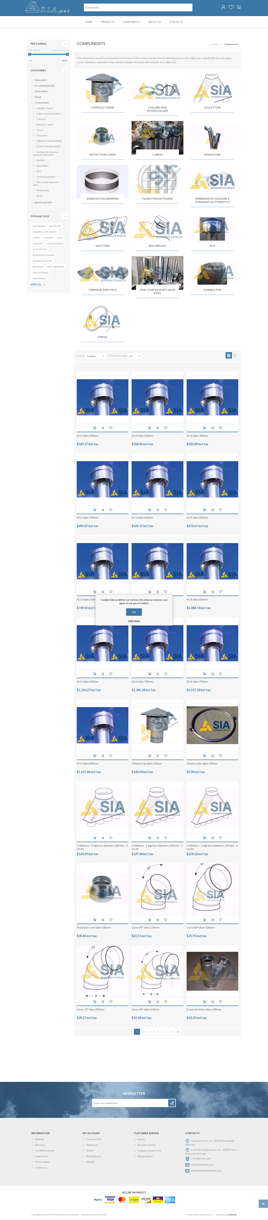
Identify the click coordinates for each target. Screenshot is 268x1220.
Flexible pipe (212, 290)
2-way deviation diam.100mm (204, 1010)
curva (60, 238)
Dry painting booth (45, 86)
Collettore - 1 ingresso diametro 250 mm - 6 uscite (212, 848)
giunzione (38, 267)
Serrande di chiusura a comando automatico (212, 201)
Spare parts (41, 80)
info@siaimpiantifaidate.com (206, 1171)
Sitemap (39, 1139)
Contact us (41, 1168)
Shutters (103, 246)
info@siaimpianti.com (202, 1165)
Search (141, 1139)
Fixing (38, 97)
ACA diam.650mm (87, 682)
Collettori (212, 108)
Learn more (134, 620)
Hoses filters (41, 91)
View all (36, 285)
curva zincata (39, 249)
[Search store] (138, 8)
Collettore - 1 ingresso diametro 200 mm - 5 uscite (157, 848)
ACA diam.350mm (87, 518)
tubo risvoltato (41, 273)
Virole (102, 337)
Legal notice (41, 1156)
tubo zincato (39, 278)
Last (178, 1032)
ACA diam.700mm (142, 682)
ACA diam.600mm (197, 600)
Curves (157, 155)
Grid (229, 356)
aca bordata (39, 226)
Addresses (92, 1145)
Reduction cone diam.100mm (94, 928)
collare (36, 238)
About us (40, 1145)
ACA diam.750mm (197, 682)
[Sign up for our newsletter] (130, 1103)
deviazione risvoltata (44, 255)
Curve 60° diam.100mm (200, 928)
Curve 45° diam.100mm (145, 928)
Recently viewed (146, 1145)
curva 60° (38, 243)
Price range (38, 44)
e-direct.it (232, 1215)
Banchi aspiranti (43, 203)
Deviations (212, 155)
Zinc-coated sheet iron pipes (157, 292)
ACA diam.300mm (197, 436)
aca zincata (55, 226)
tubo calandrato (55, 267)
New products (145, 1156)
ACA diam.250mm (142, 436)
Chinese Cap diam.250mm (147, 764)
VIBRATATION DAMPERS (102, 199)
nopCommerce (206, 1215)
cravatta (48, 238)
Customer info (94, 1139)
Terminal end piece (102, 290)
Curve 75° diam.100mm (90, 1010)
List (235, 356)
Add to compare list (103, 428)
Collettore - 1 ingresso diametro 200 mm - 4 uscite (102, 848)
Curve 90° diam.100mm (145, 1010)
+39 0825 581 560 (201, 1159)
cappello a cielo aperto (44, 232)
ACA (212, 246)
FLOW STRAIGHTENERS (157, 199)
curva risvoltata (55, 243)
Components (42, 103)
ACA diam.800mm (87, 764)
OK (134, 612)
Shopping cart (237, 7)
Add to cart (95, 428)
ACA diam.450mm (197, 518)
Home (215, 44)
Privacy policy (42, 1162)
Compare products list (149, 1151)
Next (171, 1032)
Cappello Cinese (102, 108)
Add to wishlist (111, 428)
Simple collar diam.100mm (202, 764)
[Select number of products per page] (135, 356)
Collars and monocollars (157, 109)
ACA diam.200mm (87, 436)
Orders (90, 1151)
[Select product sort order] (96, 356)
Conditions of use (44, 1151)
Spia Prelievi (157, 246)
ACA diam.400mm (142, 518)
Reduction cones (103, 155)
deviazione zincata (42, 261)
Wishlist (90, 1162)
